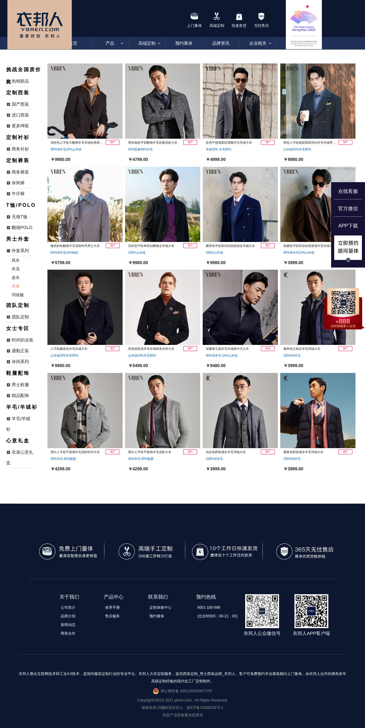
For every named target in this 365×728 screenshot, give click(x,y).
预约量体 (184, 43)
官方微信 (348, 208)
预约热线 (206, 596)
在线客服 (348, 191)
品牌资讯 (220, 43)
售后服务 (112, 616)
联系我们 (158, 596)
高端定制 (147, 43)
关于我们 (69, 596)
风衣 (16, 260)
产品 (110, 43)
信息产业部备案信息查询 (182, 715)
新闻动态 (68, 625)
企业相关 (257, 43)
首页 (73, 43)
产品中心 (114, 596)
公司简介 (68, 607)
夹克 (16, 269)
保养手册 (112, 607)
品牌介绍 (68, 616)
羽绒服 (18, 294)
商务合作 (68, 633)
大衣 (16, 286)
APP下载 (348, 225)
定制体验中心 (160, 607)
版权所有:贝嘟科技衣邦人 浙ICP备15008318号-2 (182, 708)
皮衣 (16, 277)
